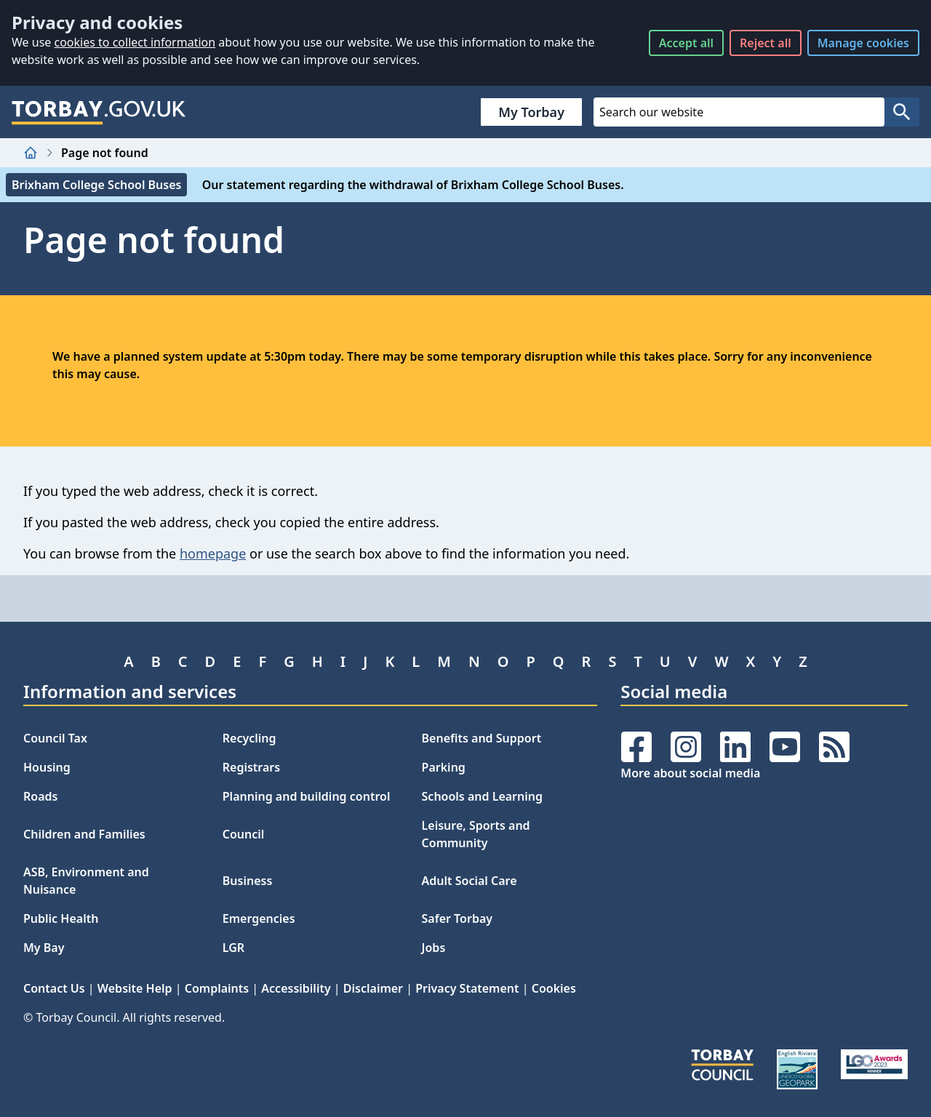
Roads (40, 796)
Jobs (434, 948)
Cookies (554, 988)
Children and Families (84, 834)
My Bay (43, 948)
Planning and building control (307, 796)
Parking (444, 767)
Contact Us (54, 988)
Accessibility (295, 988)
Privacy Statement (467, 988)
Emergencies (259, 918)
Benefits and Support (482, 738)
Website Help (134, 988)
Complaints (217, 988)
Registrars (251, 767)
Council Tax (55, 738)
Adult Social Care (469, 881)
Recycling (249, 738)
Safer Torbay (457, 918)
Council (244, 834)
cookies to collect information (134, 42)
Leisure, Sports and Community (476, 834)
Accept (686, 43)
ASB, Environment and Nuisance (86, 880)
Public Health (60, 918)
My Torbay (531, 112)
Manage (863, 43)
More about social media (690, 773)
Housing (47, 767)
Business (248, 881)
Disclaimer (373, 988)
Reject (765, 43)
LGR (233, 948)
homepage (213, 553)
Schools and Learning (482, 796)
